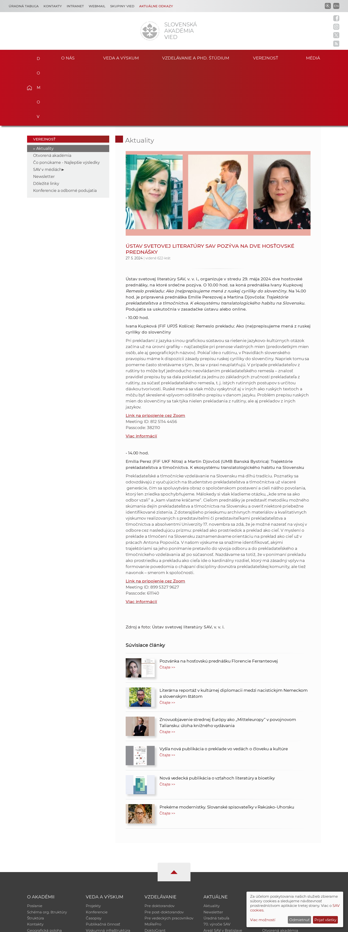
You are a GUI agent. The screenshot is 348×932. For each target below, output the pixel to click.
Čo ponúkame (216, 877)
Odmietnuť (299, 919)
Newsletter (44, 116)
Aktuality (45, 88)
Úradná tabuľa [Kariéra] (24, 6)
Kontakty (53, 6)
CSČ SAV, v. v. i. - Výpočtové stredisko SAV (99, 926)
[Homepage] (150, 31)
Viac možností (262, 919)
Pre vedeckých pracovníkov (169, 858)
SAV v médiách (47, 109)
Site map (245, 926)
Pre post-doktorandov (164, 852)
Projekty (93, 846)
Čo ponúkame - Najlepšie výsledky (66, 102)
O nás (68, 57)
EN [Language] (336, 6)
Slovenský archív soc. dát (284, 852)
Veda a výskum (121, 57)
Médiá (313, 57)
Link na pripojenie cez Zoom (155, 355)
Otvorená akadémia (52, 95)
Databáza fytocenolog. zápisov (289, 858)
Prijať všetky (325, 919)
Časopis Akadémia (279, 865)
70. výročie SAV (216, 865)
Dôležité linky (46, 123)
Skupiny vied (122, 6)
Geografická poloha (44, 871)
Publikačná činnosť (103, 865)
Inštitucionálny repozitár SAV (288, 846)
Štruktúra (35, 858)
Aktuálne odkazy (156, 6)
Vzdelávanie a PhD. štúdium (195, 57)
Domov (37, 57)
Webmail (97, 6)
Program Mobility (160, 877)
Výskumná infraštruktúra (108, 871)
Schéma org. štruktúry (47, 852)
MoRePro (153, 865)
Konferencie (97, 852)
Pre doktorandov (159, 846)
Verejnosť (266, 57)
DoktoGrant (155, 871)
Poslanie (34, 846)
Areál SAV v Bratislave (222, 871)
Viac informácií (141, 376)
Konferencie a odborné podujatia (65, 130)
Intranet (75, 6)
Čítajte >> (167, 607)
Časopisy (94, 858)
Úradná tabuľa (216, 858)
